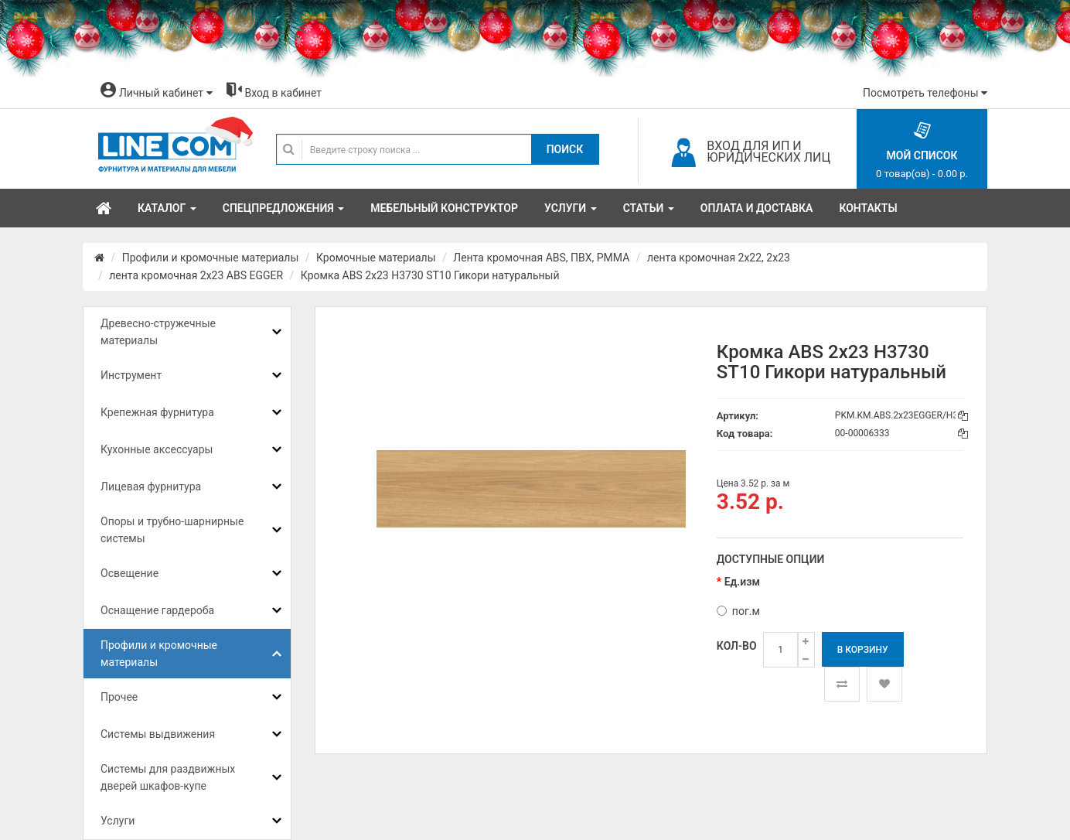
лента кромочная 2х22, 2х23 (718, 257)
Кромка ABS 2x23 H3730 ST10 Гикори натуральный (430, 275)
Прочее (119, 697)
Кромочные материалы (376, 257)
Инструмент (131, 375)
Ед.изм (742, 581)
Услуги (118, 820)
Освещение (129, 573)
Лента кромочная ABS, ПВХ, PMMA (541, 257)
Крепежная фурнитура (157, 412)
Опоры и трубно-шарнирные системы (172, 530)
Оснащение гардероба (157, 610)
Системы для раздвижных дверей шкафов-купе (168, 777)
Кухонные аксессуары (157, 449)
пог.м (738, 611)
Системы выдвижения (158, 734)
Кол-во (737, 646)
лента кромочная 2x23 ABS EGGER (196, 275)
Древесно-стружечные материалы (158, 332)
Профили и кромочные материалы (210, 257)
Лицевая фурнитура (151, 486)
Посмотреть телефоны (925, 93)
